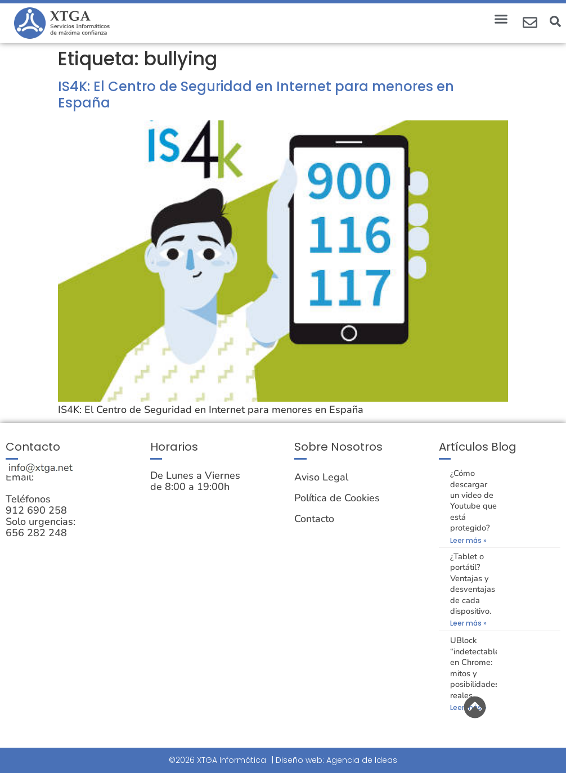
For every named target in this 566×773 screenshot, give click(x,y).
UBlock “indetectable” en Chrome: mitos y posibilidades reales (476, 667)
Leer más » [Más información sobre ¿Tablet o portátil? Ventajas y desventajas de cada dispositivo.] (468, 623)
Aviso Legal (321, 477)
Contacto (314, 518)
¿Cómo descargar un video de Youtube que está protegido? (473, 500)
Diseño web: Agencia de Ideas (336, 760)
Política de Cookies (337, 498)
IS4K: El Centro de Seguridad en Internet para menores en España (256, 94)
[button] (501, 19)
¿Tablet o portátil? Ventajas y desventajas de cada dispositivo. (472, 584)
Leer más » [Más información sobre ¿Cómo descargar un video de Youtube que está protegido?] (468, 540)
